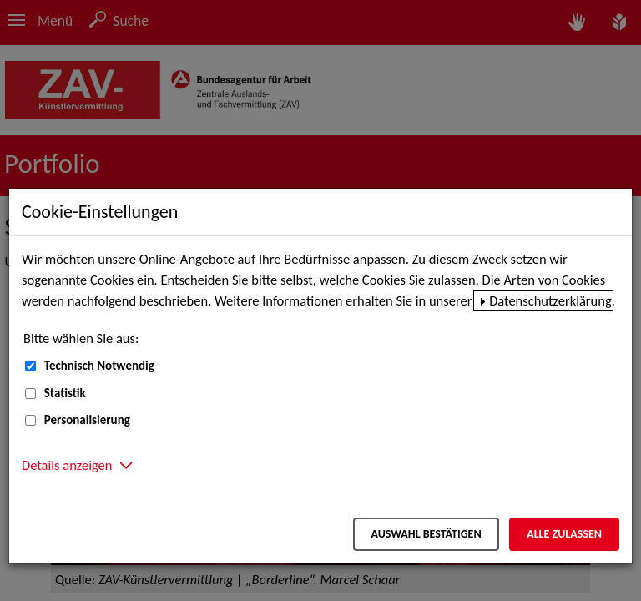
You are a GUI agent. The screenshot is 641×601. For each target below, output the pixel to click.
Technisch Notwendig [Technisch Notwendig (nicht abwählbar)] (99, 365)
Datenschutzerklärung (550, 300)
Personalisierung (87, 419)
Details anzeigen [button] (67, 465)
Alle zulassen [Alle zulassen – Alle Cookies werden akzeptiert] (564, 534)
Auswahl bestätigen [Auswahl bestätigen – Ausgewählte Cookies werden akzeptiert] (426, 534)
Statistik (65, 393)
